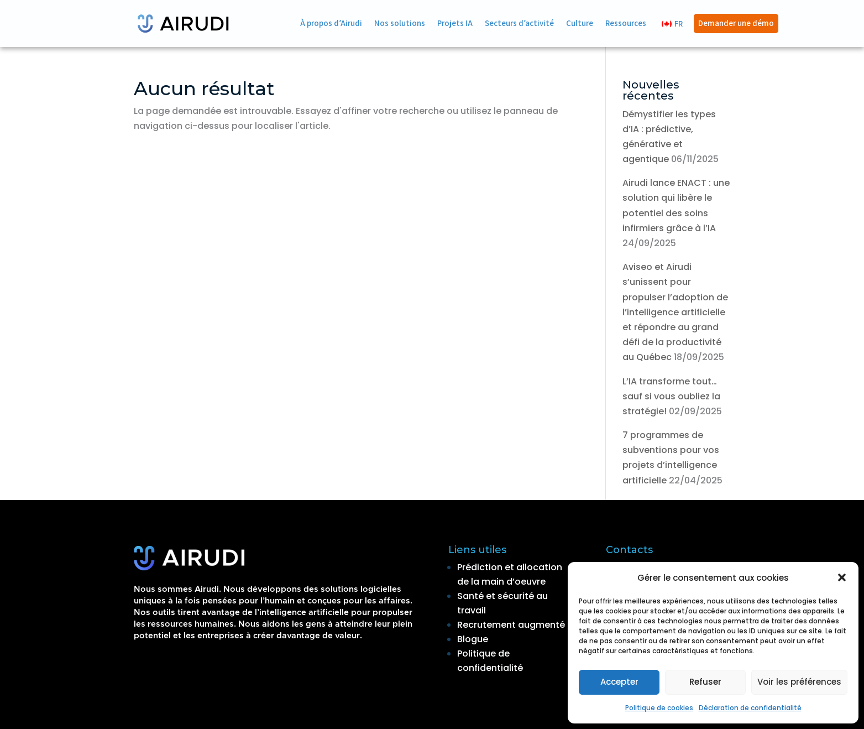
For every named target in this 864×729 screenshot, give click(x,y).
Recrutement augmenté (511, 624)
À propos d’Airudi (331, 23)
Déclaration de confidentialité (750, 707)
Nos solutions (399, 23)
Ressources (625, 23)
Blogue (472, 639)
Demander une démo (736, 23)
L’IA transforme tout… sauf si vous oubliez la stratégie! (671, 396)
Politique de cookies (659, 707)
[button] (841, 577)
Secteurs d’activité (519, 23)
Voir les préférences (799, 682)
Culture (579, 23)
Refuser (705, 682)
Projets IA (455, 23)
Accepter (619, 682)
